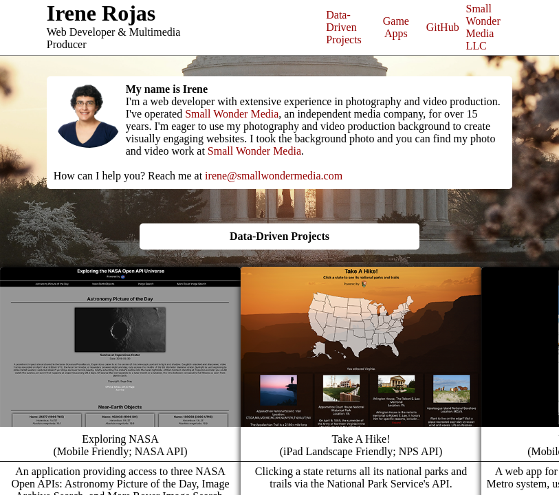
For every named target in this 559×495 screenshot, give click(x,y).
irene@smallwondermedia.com (273, 176)
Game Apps (396, 27)
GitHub (442, 27)
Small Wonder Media (231, 114)
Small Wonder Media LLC (483, 27)
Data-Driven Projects (344, 27)
